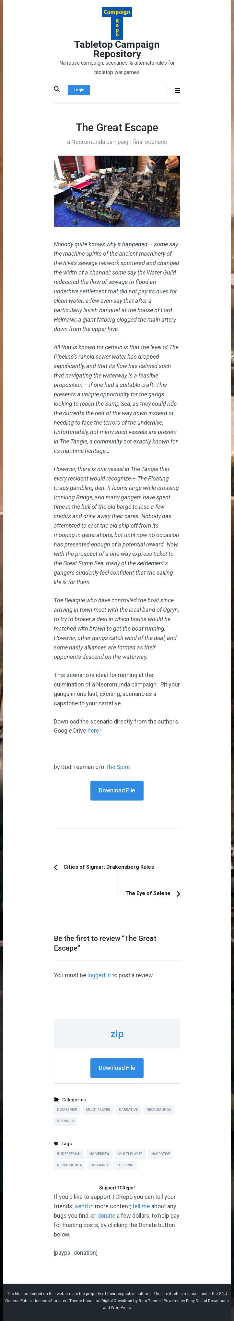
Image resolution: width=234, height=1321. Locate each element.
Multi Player (98, 1110)
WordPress (121, 1307)
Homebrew (67, 1110)
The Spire (117, 766)
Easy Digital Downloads (207, 1300)
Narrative (128, 1110)
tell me (141, 1206)
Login (79, 89)
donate (106, 1215)
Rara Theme (150, 1300)
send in (84, 1206)
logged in (99, 975)
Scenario (65, 1121)
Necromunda (158, 1110)
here (93, 730)
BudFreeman (69, 1154)
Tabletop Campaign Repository (117, 49)
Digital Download (116, 1300)
